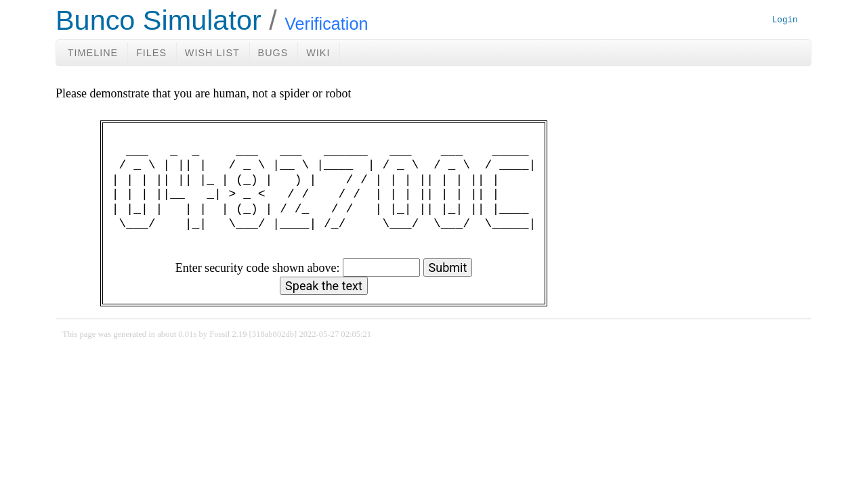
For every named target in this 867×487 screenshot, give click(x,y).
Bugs (273, 52)
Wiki (318, 52)
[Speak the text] (324, 286)
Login (785, 20)
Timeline (93, 52)
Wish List (212, 52)
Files (151, 52)
